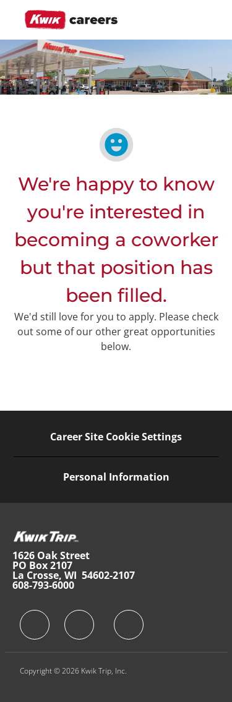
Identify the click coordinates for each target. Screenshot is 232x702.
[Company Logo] (71, 19)
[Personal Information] (116, 477)
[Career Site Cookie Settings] (116, 436)
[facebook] (34, 625)
